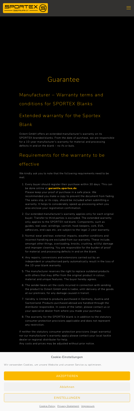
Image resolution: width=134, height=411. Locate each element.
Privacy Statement (68, 406)
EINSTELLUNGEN (67, 398)
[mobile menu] (128, 8)
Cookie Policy (47, 406)
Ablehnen (67, 387)
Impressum (88, 406)
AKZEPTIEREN (67, 376)
